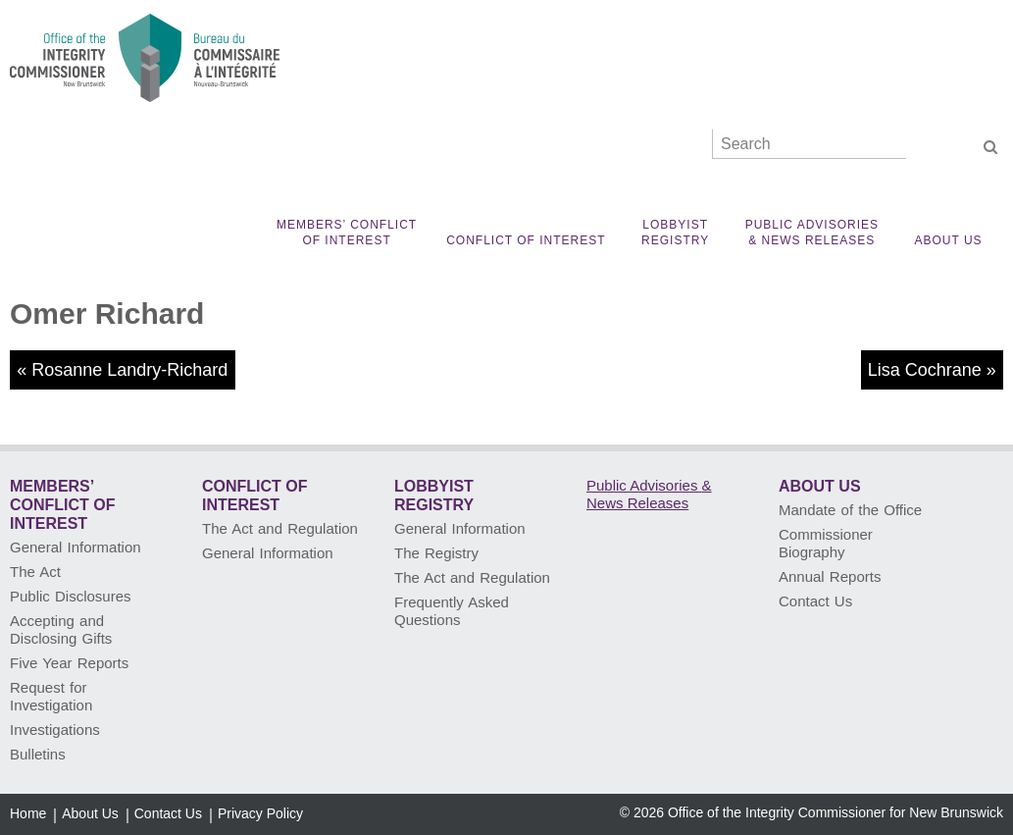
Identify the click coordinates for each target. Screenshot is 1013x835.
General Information (75, 547)
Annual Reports (830, 576)
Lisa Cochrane (925, 370)
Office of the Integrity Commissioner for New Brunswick (835, 812)
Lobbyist (675, 233)
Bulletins (38, 754)
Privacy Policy (260, 813)
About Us (948, 240)
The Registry (436, 553)
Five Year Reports (69, 662)
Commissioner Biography (826, 543)
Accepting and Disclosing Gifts (61, 629)
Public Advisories (812, 233)
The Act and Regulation (280, 528)
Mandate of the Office (850, 509)
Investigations (55, 729)
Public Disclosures (70, 596)
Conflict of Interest (525, 240)
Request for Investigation (51, 696)
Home (28, 813)
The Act (35, 571)
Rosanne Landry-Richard (129, 370)
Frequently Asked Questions (451, 611)
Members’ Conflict (347, 233)
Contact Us (815, 601)
